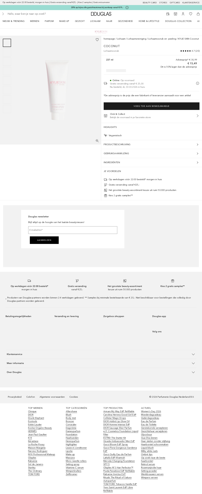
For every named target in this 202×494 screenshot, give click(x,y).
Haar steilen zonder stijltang (155, 441)
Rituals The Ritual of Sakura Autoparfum (117, 479)
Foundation (71, 434)
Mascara (70, 457)
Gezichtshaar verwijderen (154, 431)
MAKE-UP (64, 21)
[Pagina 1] (7, 43)
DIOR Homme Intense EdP (116, 424)
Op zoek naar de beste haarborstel (153, 459)
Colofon (30, 397)
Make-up (70, 454)
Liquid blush (147, 447)
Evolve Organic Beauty (40, 428)
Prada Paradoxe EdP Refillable (119, 471)
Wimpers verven (149, 477)
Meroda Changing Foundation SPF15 (119, 463)
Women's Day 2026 (151, 411)
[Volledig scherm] (97, 141)
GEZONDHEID (125, 21)
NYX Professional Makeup (41, 454)
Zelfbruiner (71, 474)
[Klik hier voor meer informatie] (127, 7)
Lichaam (121, 38)
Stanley (32, 467)
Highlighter (71, 444)
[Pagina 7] (7, 99)
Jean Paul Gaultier (37, 434)
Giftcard (175, 3)
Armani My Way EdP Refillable (118, 411)
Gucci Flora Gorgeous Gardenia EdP (120, 449)
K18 (30, 438)
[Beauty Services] (168, 14)
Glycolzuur (146, 434)
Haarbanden (72, 438)
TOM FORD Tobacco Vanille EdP (120, 484)
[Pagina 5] (7, 81)
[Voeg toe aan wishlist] (97, 39)
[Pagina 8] (7, 109)
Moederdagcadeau (151, 414)
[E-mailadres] (72, 230)
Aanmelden (44, 240)
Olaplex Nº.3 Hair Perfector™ (118, 467)
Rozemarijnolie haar (151, 467)
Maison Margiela (36, 447)
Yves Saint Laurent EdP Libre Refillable (118, 489)
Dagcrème (71, 428)
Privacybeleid (15, 397)
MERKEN (34, 21)
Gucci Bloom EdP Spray (115, 444)
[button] (101, 354)
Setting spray (73, 464)
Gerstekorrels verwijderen (154, 428)
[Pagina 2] (7, 52)
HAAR (109, 21)
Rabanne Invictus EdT (114, 474)
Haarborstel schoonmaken (155, 444)
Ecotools (32, 421)
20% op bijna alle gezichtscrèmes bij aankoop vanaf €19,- (97, 7)
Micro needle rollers (76, 461)
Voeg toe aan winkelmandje (151, 106)
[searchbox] (31, 13)
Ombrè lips (147, 454)
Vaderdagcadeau (150, 418)
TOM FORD (34, 474)
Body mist (71, 418)
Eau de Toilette (149, 424)
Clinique (32, 411)
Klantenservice (190, 3)
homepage (109, 38)
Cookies (73, 397)
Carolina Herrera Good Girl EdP (119, 414)
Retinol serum (148, 464)
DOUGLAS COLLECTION (178, 21)
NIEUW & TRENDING (13, 21)
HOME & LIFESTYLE (149, 21)
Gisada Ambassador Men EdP (119, 441)
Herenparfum (72, 441)
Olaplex (32, 457)
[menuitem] (16, 21)
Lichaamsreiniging (137, 38)
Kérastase (33, 441)
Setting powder (149, 471)
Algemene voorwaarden (52, 397)
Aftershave (71, 411)
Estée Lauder (35, 424)
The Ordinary (35, 471)
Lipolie (69, 451)
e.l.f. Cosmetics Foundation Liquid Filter (120, 433)
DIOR (30, 414)
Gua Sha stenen (149, 438)
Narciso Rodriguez (37, 451)
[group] (7, 75)
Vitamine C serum (75, 467)
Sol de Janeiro (35, 464)
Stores (163, 3)
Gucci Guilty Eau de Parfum (117, 454)
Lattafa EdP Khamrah (114, 457)
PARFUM (49, 21)
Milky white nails (149, 451)
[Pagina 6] (7, 90)
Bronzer (70, 421)
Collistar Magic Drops (114, 418)
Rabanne (32, 461)
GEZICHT (80, 21)
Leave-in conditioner (76, 447)
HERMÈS (32, 431)
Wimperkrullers (73, 471)
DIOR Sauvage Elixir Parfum (117, 428)
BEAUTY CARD (150, 3)
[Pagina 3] (7, 62)
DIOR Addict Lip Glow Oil (116, 421)
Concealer (71, 424)
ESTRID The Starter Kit (114, 438)
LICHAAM (95, 21)
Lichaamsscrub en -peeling (162, 38)
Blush (68, 414)
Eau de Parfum (148, 421)
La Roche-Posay (36, 444)
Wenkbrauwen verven (152, 474)
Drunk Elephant (36, 418)
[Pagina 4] (7, 71)
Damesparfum (73, 431)
